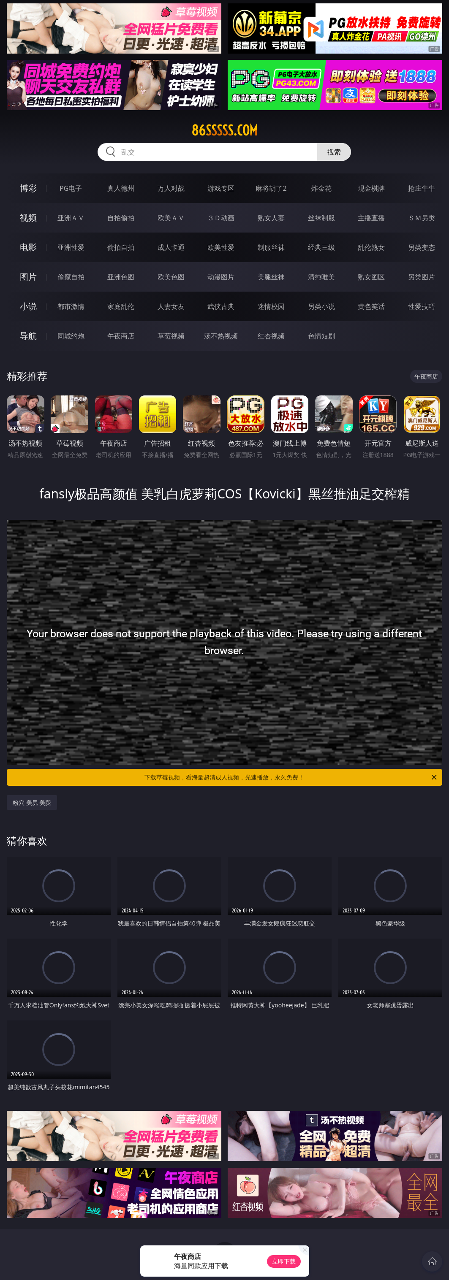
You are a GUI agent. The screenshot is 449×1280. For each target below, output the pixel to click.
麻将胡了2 (271, 188)
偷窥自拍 (70, 276)
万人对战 (171, 188)
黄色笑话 (371, 306)
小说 (28, 306)
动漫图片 (220, 276)
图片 (28, 276)
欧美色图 (171, 276)
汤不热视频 (221, 336)
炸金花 (321, 188)
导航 (28, 335)
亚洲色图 (120, 276)
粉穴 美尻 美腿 (32, 802)
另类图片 (421, 276)
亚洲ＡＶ (70, 217)
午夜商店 (120, 336)
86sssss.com (224, 130)
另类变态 (421, 247)
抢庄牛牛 (421, 188)
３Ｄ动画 (220, 217)
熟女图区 (371, 276)
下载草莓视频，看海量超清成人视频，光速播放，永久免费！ (291, 777)
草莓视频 (171, 336)
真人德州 (120, 188)
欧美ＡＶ (171, 217)
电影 (28, 247)
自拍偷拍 (120, 217)
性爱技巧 (421, 306)
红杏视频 (271, 336)
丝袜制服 (321, 217)
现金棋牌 (371, 188)
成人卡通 (171, 247)
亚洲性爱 (70, 247)
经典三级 (321, 247)
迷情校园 (271, 306)
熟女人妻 (271, 217)
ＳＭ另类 (421, 217)
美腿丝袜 (271, 276)
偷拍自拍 (120, 247)
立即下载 (284, 1261)
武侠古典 (220, 306)
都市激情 (70, 306)
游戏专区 (220, 188)
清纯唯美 (321, 276)
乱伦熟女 (371, 247)
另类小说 (321, 306)
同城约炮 (70, 336)
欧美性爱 (220, 247)
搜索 (334, 152)
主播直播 (371, 217)
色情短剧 (321, 336)
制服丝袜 (271, 247)
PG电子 (71, 188)
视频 (28, 217)
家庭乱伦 (120, 306)
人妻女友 (171, 306)
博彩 (28, 188)
